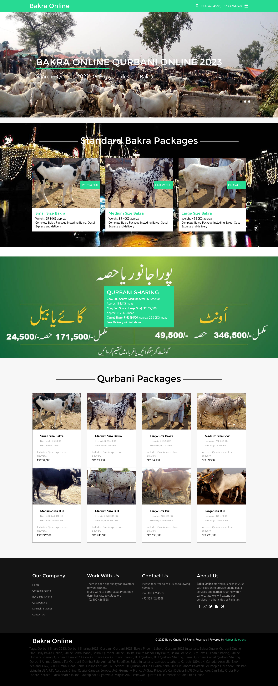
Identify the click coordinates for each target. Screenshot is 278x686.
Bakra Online (49, 6)
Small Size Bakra (50, 213)
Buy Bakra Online (42, 596)
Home (35, 584)
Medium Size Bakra (126, 213)
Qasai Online (39, 602)
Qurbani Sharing (41, 590)
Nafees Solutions (235, 639)
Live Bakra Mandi (42, 608)
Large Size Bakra (197, 213)
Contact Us (38, 614)
